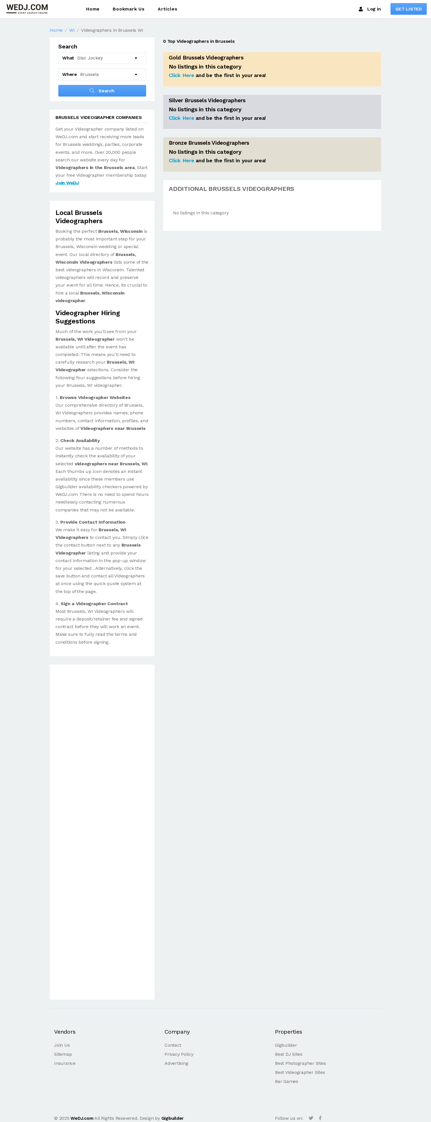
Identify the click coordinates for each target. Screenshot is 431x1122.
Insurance (65, 1063)
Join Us (62, 1045)
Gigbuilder (286, 1045)
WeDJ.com (82, 1118)
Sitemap (63, 1054)
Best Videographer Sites (300, 1072)
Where (69, 74)
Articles (167, 9)
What (68, 58)
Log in (370, 9)
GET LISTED (408, 9)
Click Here (181, 75)
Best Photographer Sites (300, 1063)
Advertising (176, 1063)
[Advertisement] (102, 833)
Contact (173, 1045)
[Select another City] (109, 74)
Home (93, 9)
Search (102, 90)
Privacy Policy (179, 1054)
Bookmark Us (129, 9)
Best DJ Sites (288, 1054)
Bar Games (286, 1081)
